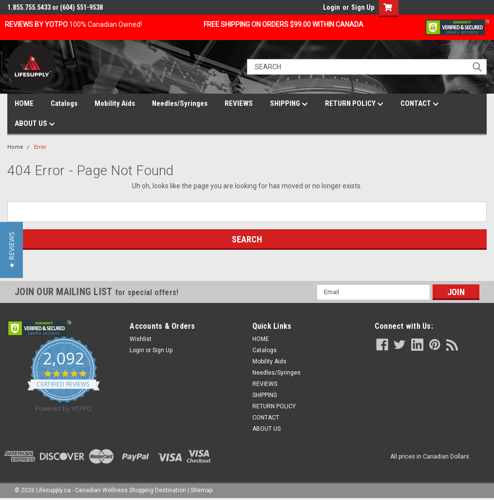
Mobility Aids (115, 103)
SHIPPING (289, 104)
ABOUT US (35, 124)
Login (331, 7)
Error (40, 147)
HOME (24, 103)
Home (15, 147)
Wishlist (141, 339)
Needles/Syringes (180, 103)
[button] (11, 250)
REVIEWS (239, 103)
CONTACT (419, 104)
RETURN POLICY (354, 104)
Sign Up (362, 7)
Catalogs (64, 103)
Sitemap (201, 490)
